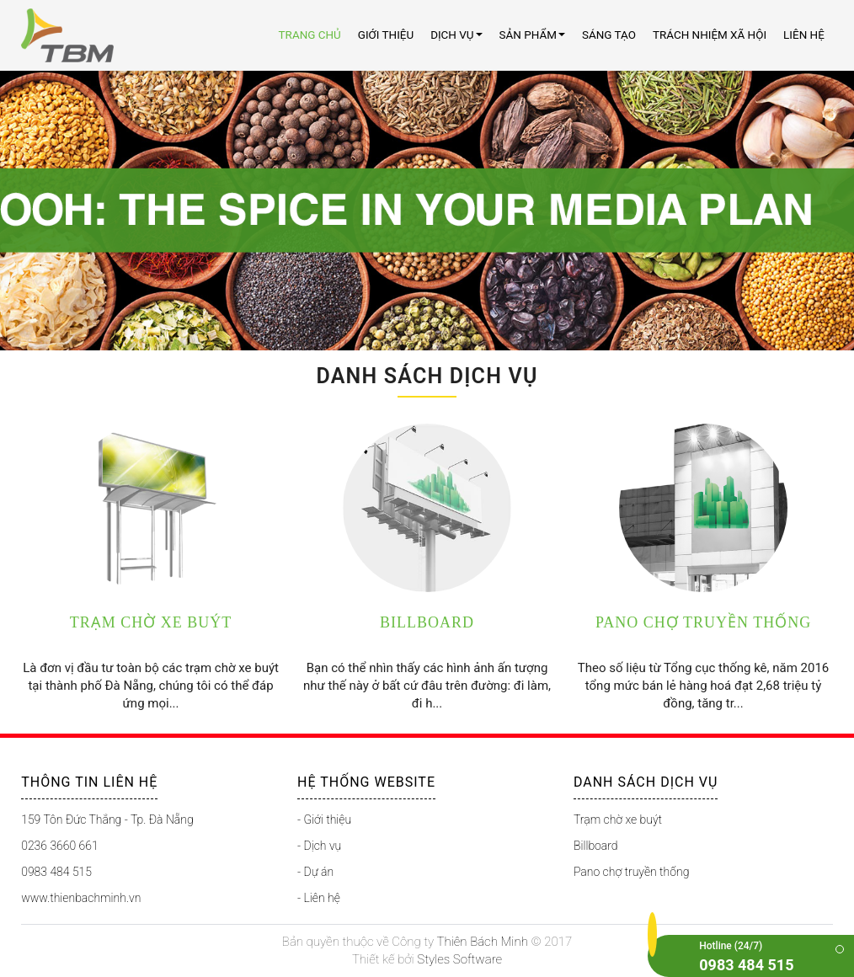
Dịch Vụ (456, 35)
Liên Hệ (804, 35)
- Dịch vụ (319, 845)
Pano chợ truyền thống (631, 871)
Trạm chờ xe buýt (618, 819)
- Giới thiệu (324, 819)
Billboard (596, 845)
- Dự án (315, 871)
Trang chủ (310, 35)
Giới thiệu (386, 35)
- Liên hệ (318, 898)
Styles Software (459, 959)
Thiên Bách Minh (482, 941)
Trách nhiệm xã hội (709, 35)
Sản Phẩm (532, 35)
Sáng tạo (609, 35)
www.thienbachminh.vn (81, 898)
